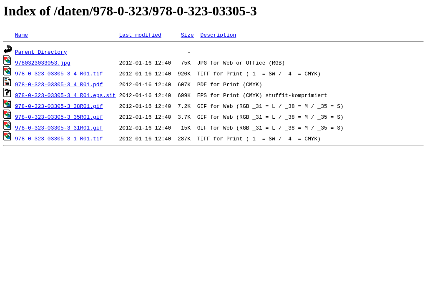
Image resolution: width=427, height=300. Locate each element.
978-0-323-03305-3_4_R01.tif (59, 73)
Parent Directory (41, 51)
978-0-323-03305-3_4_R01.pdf (59, 84)
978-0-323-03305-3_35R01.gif (59, 116)
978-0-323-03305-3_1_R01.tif (59, 138)
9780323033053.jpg (42, 62)
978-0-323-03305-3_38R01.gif (59, 106)
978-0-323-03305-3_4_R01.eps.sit (65, 95)
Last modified (140, 34)
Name (21, 34)
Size (187, 34)
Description (218, 34)
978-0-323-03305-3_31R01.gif (59, 127)
